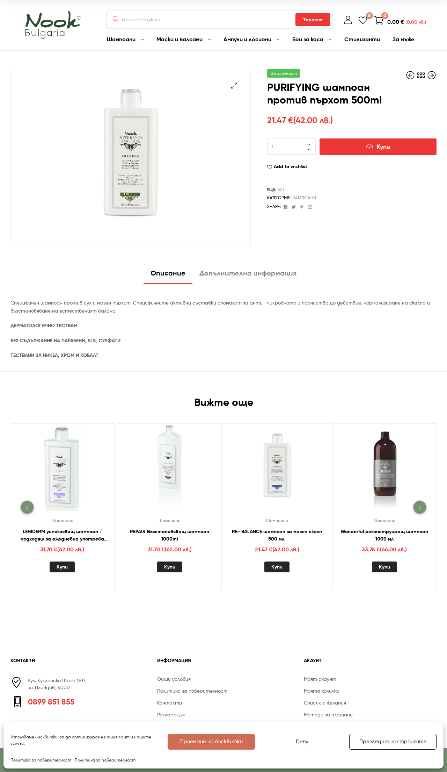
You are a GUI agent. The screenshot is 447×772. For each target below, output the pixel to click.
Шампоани (303, 197)
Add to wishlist (290, 166)
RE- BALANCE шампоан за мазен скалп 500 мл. (277, 535)
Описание (168, 273)
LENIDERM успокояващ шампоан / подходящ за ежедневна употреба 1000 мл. (62, 535)
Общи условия (174, 679)
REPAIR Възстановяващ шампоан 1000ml (169, 535)
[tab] (168, 275)
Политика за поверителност (40, 760)
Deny (302, 741)
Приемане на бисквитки (211, 741)
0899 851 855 (51, 701)
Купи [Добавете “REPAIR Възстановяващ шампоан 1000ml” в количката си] (169, 567)
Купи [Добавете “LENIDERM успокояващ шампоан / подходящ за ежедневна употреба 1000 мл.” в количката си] (62, 567)
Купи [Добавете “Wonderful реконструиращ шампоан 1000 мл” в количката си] (384, 567)
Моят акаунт (320, 679)
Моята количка (321, 691)
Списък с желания (325, 703)
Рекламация (171, 714)
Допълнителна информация (247, 273)
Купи (383, 147)
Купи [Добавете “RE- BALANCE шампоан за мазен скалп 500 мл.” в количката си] (277, 567)
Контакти (169, 703)
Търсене (313, 19)
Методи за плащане (328, 714)
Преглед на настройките (393, 741)
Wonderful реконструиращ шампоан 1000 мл (384, 535)
